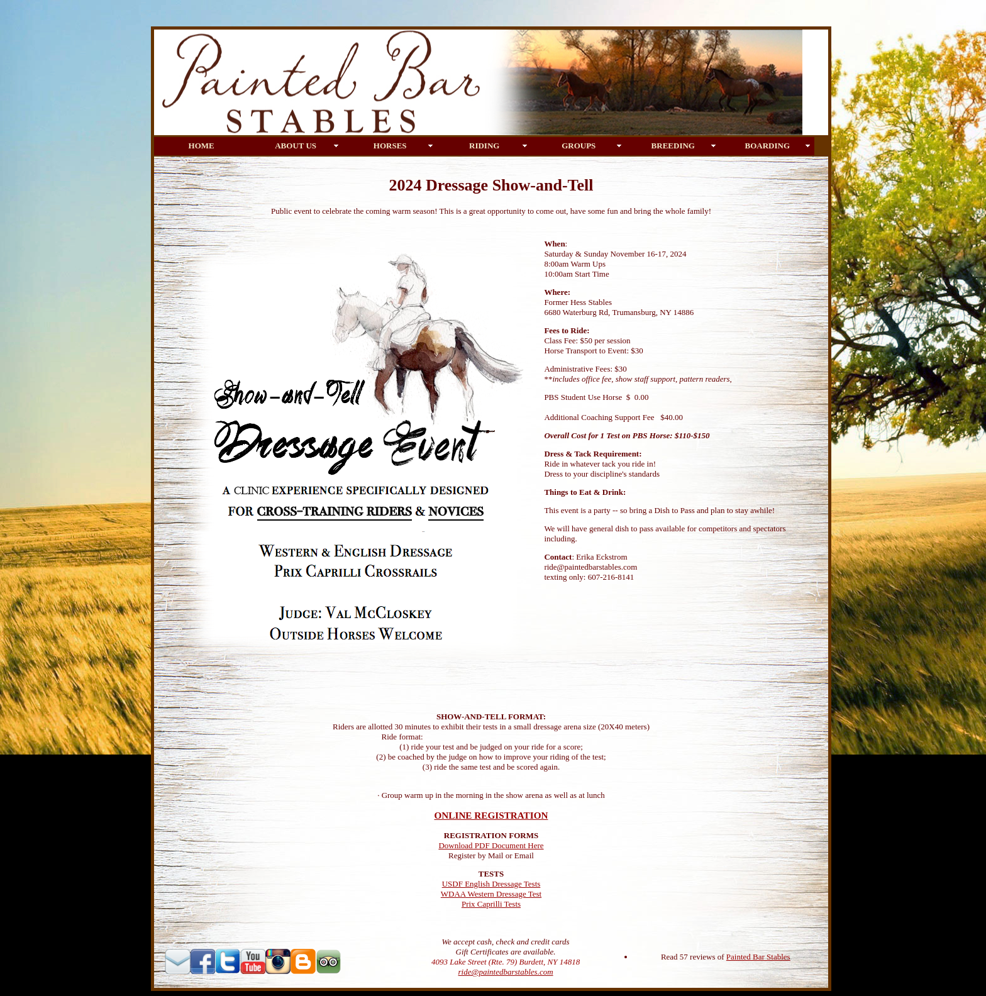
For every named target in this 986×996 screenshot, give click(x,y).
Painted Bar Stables (758, 956)
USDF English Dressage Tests (491, 883)
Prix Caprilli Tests (491, 904)
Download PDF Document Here (490, 845)
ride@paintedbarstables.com (505, 972)
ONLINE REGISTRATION (491, 815)
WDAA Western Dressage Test (491, 894)
